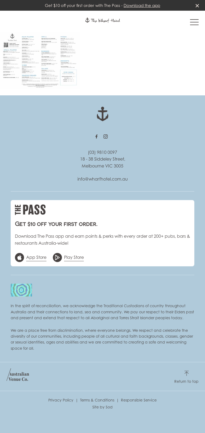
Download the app (142, 5)
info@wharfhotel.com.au (102, 179)
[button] (194, 23)
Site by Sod (102, 407)
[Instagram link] (105, 136)
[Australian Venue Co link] (17, 376)
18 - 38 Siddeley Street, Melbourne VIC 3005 (102, 162)
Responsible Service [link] (139, 400)
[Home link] (103, 20)
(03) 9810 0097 (102, 152)
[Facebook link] (96, 136)
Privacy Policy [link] (60, 400)
